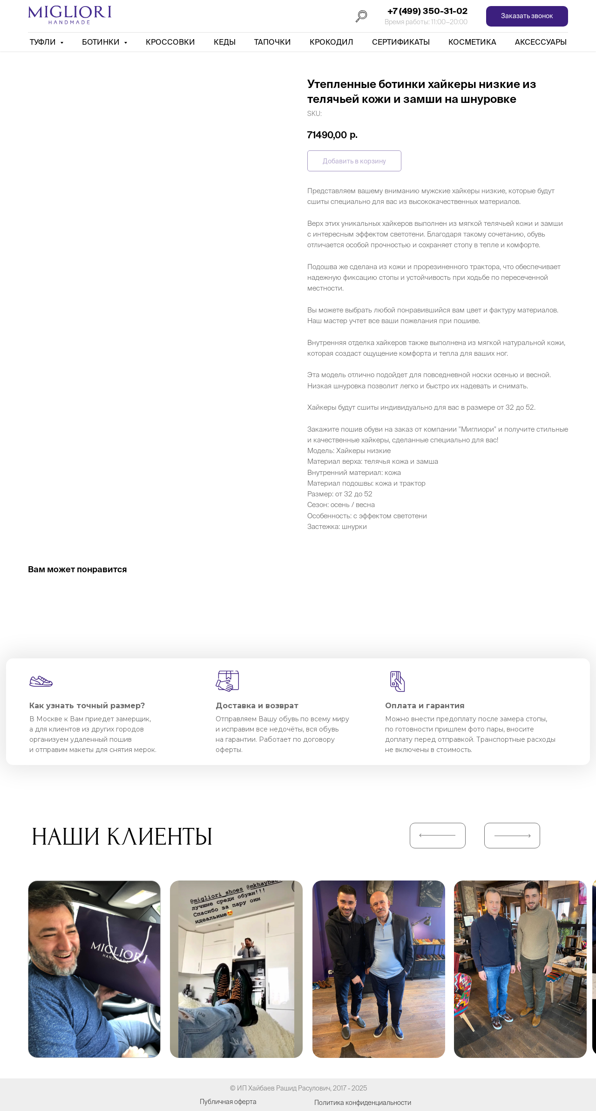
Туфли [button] (44, 42)
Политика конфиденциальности (362, 1102)
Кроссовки (170, 42)
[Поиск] (361, 16)
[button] (527, 16)
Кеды (225, 42)
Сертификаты (401, 42)
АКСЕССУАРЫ (541, 42)
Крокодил (331, 42)
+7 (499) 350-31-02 (427, 11)
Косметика (472, 42)
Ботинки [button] (102, 42)
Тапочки (272, 42)
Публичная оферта (228, 1101)
